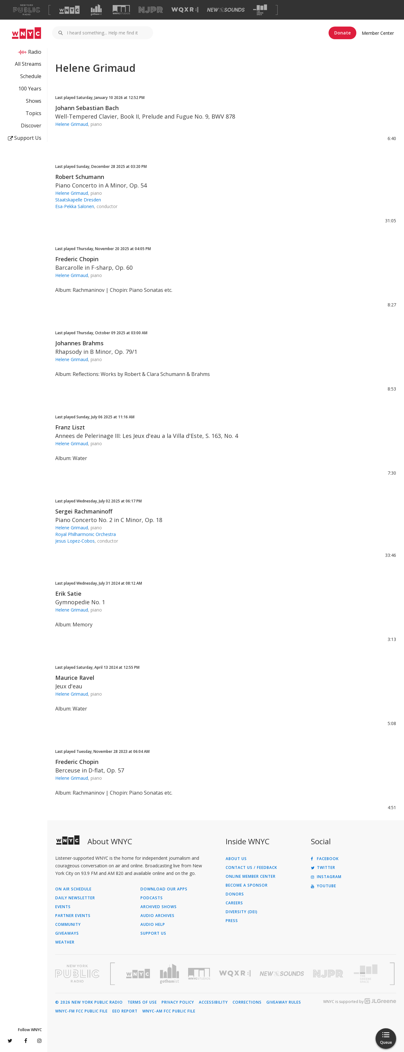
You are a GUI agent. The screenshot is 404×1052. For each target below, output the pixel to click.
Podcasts (151, 898)
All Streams (28, 63)
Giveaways (67, 933)
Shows (33, 100)
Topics (33, 113)
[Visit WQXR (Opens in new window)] (184, 10)
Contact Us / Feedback (251, 868)
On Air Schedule (73, 889)
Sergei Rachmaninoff (83, 511)
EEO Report (125, 1011)
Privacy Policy (178, 1002)
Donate (342, 33)
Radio (34, 51)
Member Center (378, 33)
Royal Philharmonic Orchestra (85, 534)
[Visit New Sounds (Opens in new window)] (226, 10)
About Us (236, 859)
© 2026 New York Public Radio (89, 1002)
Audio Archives (157, 916)
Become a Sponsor (247, 885)
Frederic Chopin (76, 259)
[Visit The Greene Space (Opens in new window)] (260, 9)
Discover (31, 125)
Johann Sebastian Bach (87, 108)
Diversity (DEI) (242, 912)
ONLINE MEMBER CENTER (251, 876)
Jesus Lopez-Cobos (75, 541)
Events (63, 907)
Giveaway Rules (283, 1002)
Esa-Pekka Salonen (74, 206)
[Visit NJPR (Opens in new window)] (151, 10)
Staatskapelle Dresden (78, 200)
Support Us (24, 137)
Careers (234, 903)
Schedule (30, 76)
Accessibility (213, 1002)
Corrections (247, 1002)
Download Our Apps (163, 889)
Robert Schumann (79, 177)
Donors (235, 894)
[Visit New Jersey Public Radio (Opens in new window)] (329, 974)
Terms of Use (142, 1002)
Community (68, 924)
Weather (64, 942)
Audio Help (152, 924)
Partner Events (73, 916)
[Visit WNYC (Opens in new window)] (69, 10)
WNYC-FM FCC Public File (81, 1011)
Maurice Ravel (74, 677)
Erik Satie (68, 593)
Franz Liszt (70, 427)
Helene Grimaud (71, 124)
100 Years (29, 88)
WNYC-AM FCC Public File (168, 1011)
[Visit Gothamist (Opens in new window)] (96, 9)
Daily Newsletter (75, 898)
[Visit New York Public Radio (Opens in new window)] (77, 973)
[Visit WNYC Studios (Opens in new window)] (121, 9)
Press (232, 921)
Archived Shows (158, 907)
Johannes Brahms (79, 343)
